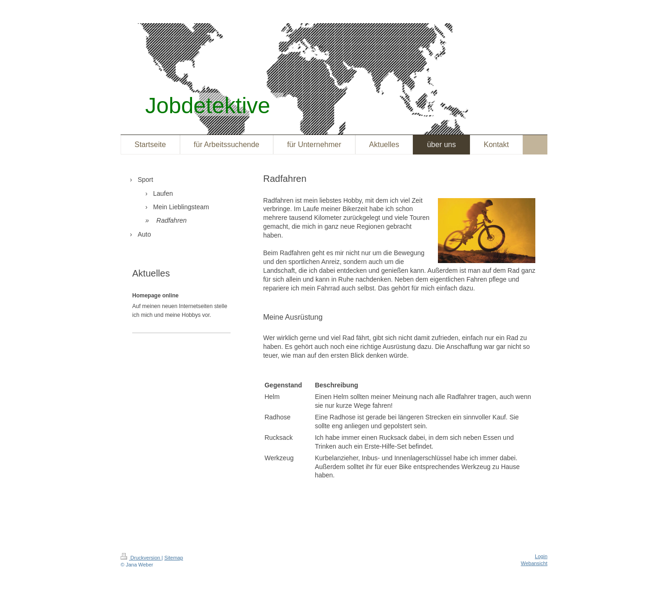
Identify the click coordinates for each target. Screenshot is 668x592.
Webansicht (534, 563)
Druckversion (141, 557)
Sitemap (173, 557)
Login (541, 556)
